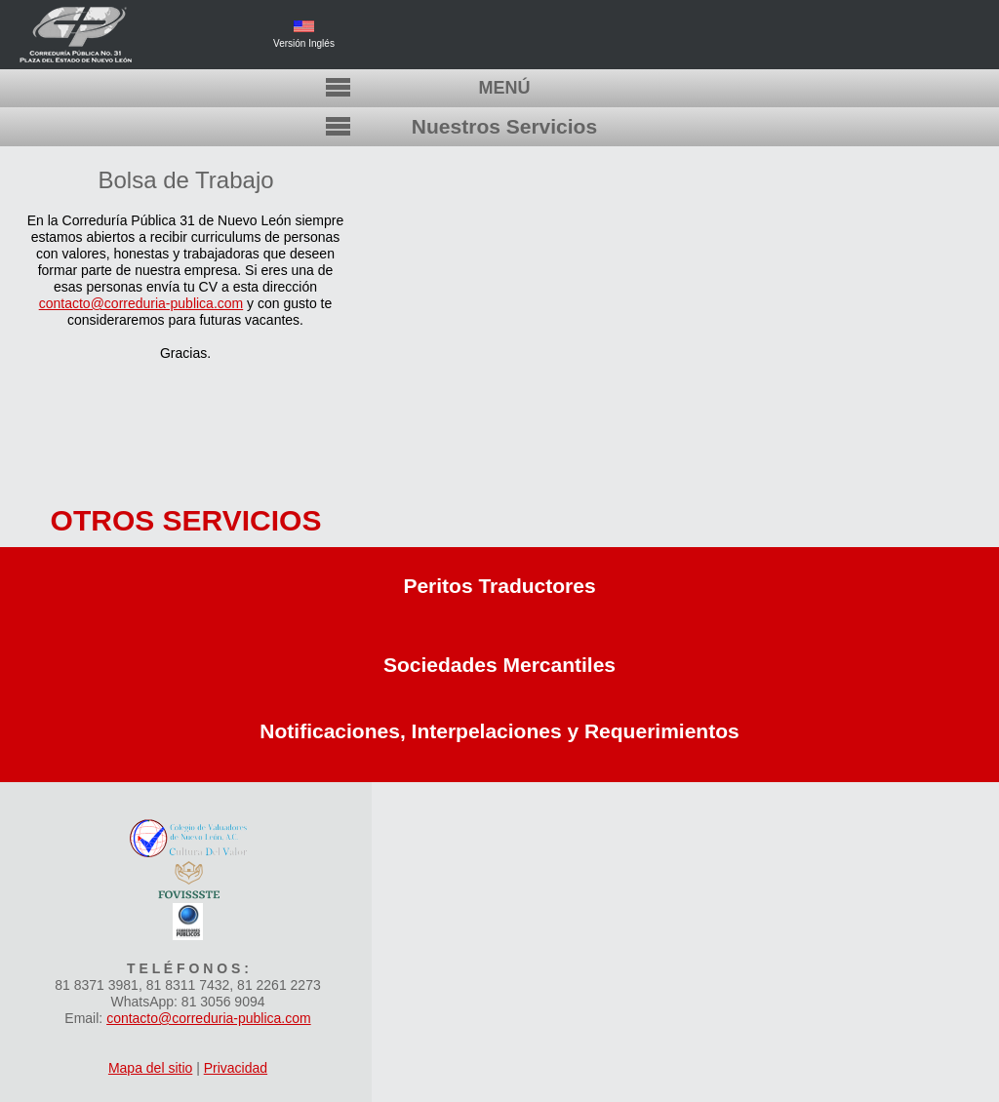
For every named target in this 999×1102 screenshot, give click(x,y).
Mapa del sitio (150, 1068)
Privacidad (235, 1068)
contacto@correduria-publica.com (141, 303)
